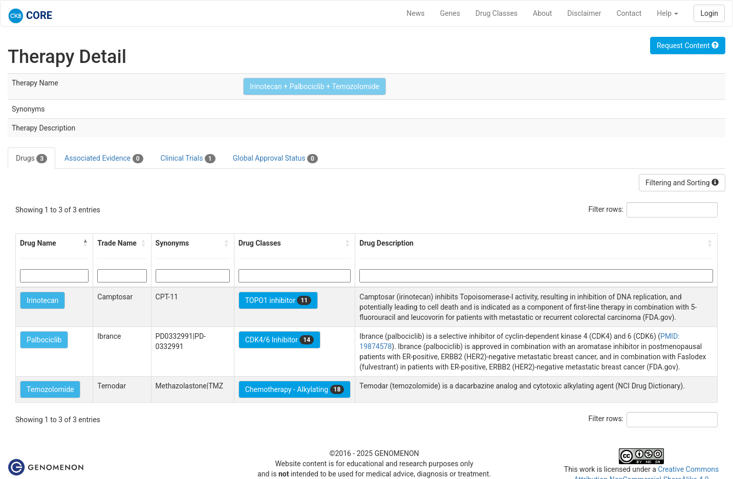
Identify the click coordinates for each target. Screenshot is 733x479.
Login (709, 13)
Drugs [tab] (31, 158)
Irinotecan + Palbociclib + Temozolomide (314, 86)
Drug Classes (497, 13)
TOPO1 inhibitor (278, 300)
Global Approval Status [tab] (275, 158)
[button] (85, 243)
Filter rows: (606, 209)
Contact (628, 13)
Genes (450, 13)
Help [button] (667, 13)
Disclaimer (584, 13)
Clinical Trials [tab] (188, 158)
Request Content (688, 45)
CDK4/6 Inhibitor (279, 339)
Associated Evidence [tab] (103, 158)
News (415, 13)
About (542, 13)
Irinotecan (42, 300)
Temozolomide (50, 389)
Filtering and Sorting (682, 183)
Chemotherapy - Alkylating (294, 389)
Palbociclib (44, 340)
